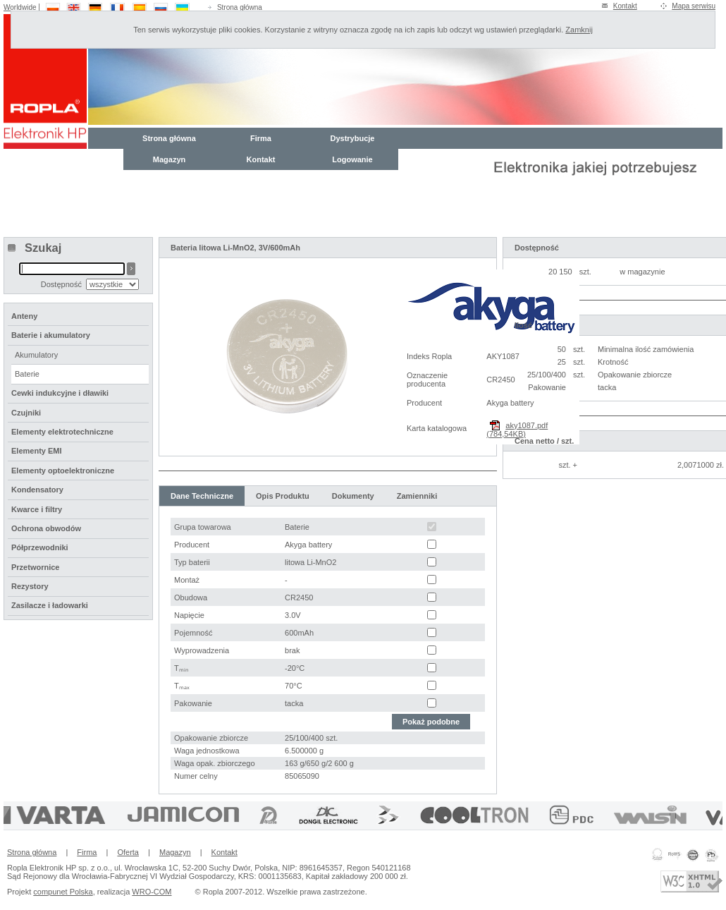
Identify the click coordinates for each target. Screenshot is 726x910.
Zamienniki (417, 496)
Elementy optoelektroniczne (62, 470)
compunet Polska (62, 891)
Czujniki (26, 412)
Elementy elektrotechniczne (62, 431)
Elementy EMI (36, 451)
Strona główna (239, 7)
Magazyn (169, 159)
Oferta (128, 852)
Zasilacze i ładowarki (49, 605)
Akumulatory (36, 355)
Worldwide (20, 7)
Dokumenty (353, 496)
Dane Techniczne (202, 496)
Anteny (24, 316)
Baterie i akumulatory (50, 335)
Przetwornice (35, 567)
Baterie (27, 374)
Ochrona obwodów (46, 528)
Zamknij (579, 29)
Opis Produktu (282, 496)
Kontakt (625, 6)
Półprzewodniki (39, 547)
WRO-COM (151, 891)
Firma (260, 138)
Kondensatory (37, 489)
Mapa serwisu (693, 6)
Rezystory (30, 586)
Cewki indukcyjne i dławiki (60, 393)
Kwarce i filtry (36, 509)
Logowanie (352, 159)
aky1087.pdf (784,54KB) (517, 429)
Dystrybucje (353, 138)
